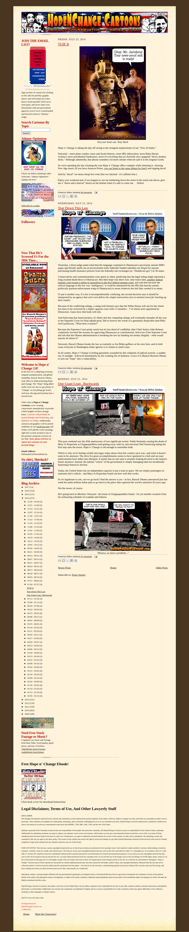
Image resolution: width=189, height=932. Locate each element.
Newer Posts (64, 567)
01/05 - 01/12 (33, 696)
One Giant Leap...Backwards (39, 595)
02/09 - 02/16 (33, 678)
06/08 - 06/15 (33, 617)
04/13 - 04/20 (33, 645)
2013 (27, 699)
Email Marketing (34, 89)
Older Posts (162, 567)
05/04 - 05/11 (33, 634)
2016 (27, 491)
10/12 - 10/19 (33, 541)
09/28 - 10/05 (33, 548)
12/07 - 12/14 (33, 512)
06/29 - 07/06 (33, 606)
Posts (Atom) (78, 574)
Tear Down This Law (36, 591)
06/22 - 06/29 (33, 609)
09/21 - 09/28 (33, 552)
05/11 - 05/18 (33, 631)
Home (113, 567)
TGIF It (30, 588)
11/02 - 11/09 (33, 530)
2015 (27, 494)
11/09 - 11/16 (33, 527)
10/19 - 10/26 (33, 537)
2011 (27, 707)
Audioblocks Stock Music (32, 752)
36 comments (86, 192)
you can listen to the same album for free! (125, 168)
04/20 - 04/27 (33, 642)
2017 (27, 487)
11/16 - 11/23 (33, 523)
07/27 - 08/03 (33, 580)
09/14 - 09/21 (33, 555)
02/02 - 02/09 (33, 681)
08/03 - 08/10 (33, 577)
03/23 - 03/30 (33, 656)
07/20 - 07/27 (33, 584)
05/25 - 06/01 (33, 624)
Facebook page (43, 426)
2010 (27, 710)
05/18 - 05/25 (33, 627)
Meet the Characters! (45, 914)
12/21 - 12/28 (33, 505)
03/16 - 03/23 (33, 660)
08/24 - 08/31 (33, 566)
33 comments (86, 368)
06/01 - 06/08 (33, 620)
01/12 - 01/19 (33, 692)
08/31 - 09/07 (33, 563)
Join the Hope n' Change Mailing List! (38, 58)
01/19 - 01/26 (33, 688)
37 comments (86, 557)
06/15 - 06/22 (33, 613)
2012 (27, 703)
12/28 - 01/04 (33, 501)
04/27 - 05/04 (33, 638)
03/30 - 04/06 (33, 653)
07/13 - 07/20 (33, 599)
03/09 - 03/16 (33, 663)
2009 (27, 714)
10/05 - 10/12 (33, 545)
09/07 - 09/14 (33, 559)
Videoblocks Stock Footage (33, 749)
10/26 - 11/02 (33, 534)
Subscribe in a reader (30, 205)
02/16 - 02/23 (33, 674)
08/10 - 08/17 (33, 573)
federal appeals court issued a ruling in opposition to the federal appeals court (110, 281)
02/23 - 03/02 (33, 671)
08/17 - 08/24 (33, 570)
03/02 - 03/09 (33, 667)
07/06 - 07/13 (33, 602)
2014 (27, 498)
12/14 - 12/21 (33, 509)
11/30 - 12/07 (33, 516)
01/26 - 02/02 (33, 685)
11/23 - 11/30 (33, 519)
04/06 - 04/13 (33, 649)
